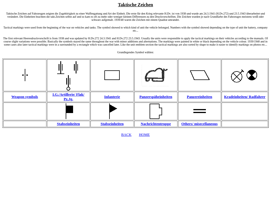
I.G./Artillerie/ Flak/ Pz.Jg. (68, 96)
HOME (144, 134)
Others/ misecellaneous (199, 124)
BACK (126, 134)
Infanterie (112, 97)
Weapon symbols (24, 97)
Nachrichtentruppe (156, 124)
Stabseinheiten (68, 124)
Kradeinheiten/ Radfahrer (244, 97)
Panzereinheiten (199, 97)
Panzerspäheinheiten (155, 97)
